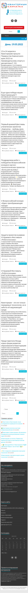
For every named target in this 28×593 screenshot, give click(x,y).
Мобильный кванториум (7, 517)
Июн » (5, 552)
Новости (12, 83)
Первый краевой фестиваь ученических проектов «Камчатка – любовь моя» (13, 126)
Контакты (3, 512)
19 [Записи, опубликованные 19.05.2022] (13, 546)
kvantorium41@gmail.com (15, 13)
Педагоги (3, 520)
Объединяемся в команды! (13, 378)
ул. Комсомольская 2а (16, 10)
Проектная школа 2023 (6, 522)
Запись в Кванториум (6, 515)
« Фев (2, 552)
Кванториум (4, 505)
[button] (22, 38)
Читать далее (23, 85)
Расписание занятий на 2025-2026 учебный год (12, 508)
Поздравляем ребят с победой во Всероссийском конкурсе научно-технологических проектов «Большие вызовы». (13, 165)
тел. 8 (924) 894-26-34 (16, 12)
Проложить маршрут (6, 472)
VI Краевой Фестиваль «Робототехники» (11, 272)
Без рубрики (6, 83)
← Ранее (5, 409)
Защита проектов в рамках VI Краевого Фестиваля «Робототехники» (13, 237)
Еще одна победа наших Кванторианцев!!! (12, 93)
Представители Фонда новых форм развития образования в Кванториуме (13, 343)
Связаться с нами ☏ (6, 581)
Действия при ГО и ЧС (6, 524)
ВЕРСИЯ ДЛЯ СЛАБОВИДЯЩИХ (14, 27)
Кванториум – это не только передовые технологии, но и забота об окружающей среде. (13, 306)
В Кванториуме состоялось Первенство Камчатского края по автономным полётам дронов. (12, 440)
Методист (5, 80)
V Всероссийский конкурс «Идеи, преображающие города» (12, 203)
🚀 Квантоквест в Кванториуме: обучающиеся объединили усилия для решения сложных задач (13, 434)
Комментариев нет (20, 83)
